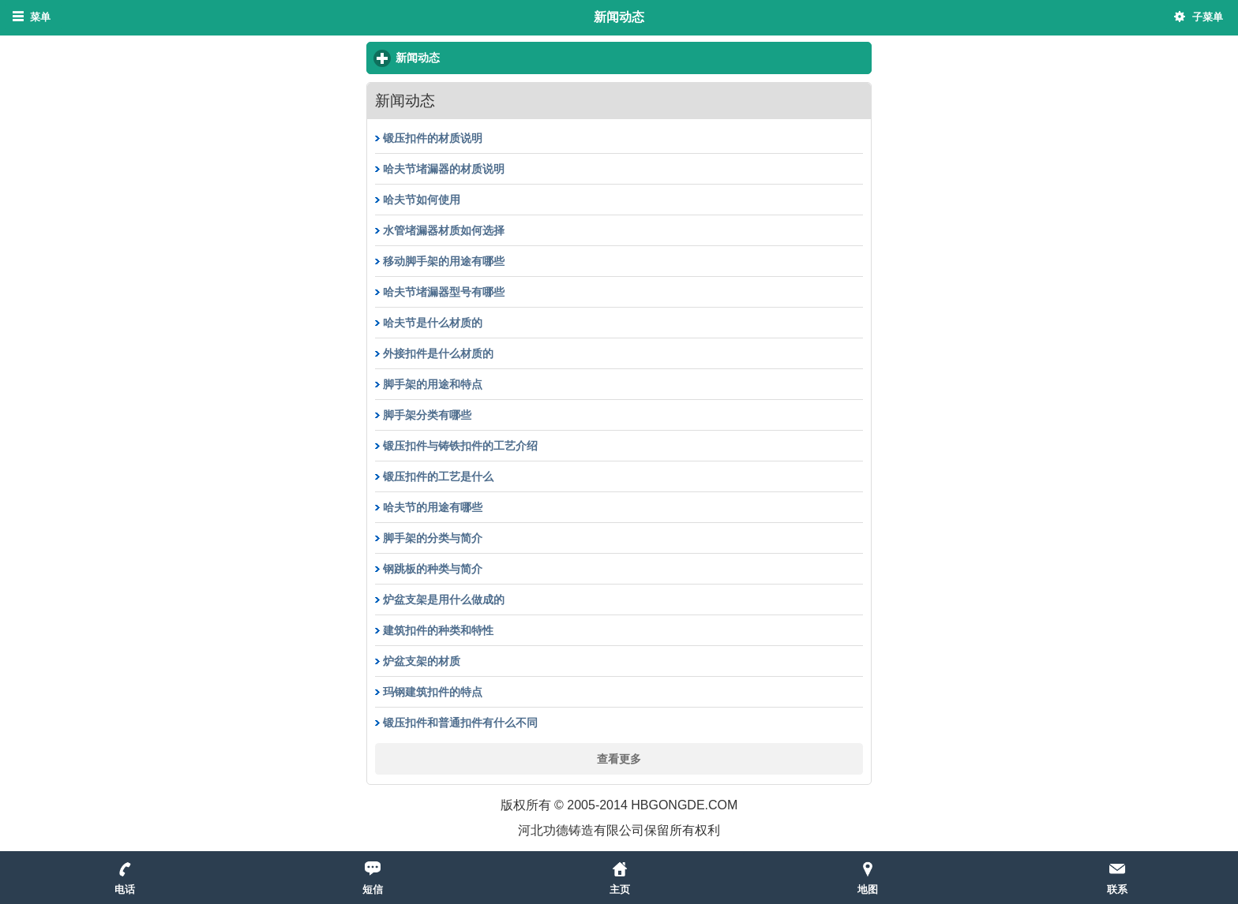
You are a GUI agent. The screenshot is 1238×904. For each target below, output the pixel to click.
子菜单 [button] (1207, 17)
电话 (124, 889)
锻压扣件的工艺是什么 (438, 476)
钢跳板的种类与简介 (432, 568)
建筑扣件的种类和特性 (438, 630)
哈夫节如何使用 (421, 199)
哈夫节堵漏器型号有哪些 (444, 292)
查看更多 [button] (619, 758)
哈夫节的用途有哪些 (432, 507)
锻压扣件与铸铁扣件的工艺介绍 (460, 445)
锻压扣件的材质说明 (432, 138)
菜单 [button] (40, 17)
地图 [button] (867, 889)
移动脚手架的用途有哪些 (444, 261)
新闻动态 (476, 57)
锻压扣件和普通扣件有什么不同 (460, 722)
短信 (372, 889)
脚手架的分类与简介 (432, 538)
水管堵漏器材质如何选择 (444, 230)
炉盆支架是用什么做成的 (444, 599)
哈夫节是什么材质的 (432, 322)
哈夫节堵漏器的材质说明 (444, 168)
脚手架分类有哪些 (427, 415)
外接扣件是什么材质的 (438, 353)
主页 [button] (620, 889)
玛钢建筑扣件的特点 (432, 691)
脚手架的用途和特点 (432, 384)
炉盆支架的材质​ (421, 661)
